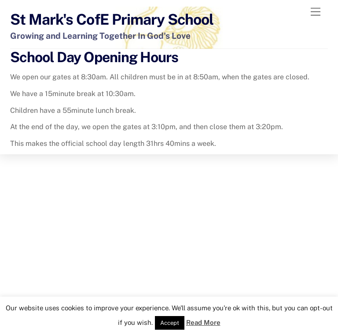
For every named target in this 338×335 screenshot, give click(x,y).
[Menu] (315, 12)
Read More (203, 322)
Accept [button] (169, 323)
